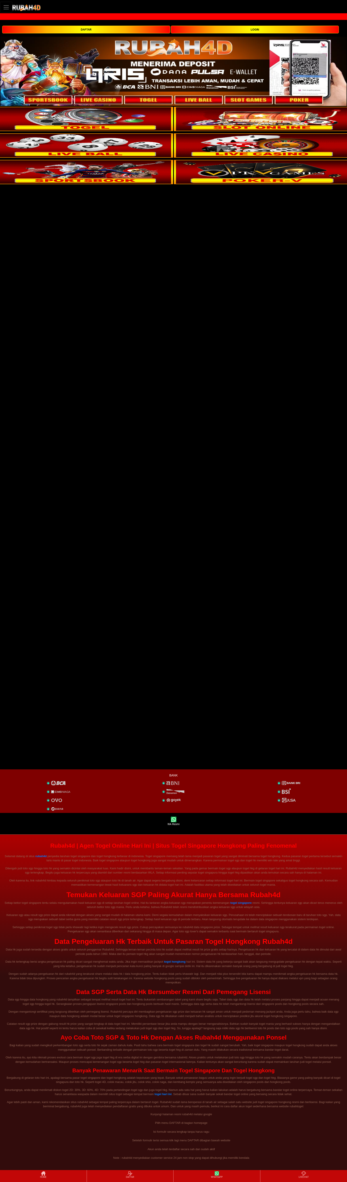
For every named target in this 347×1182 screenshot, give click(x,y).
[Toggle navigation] (6, 7)
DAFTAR (86, 29)
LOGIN (255, 29)
